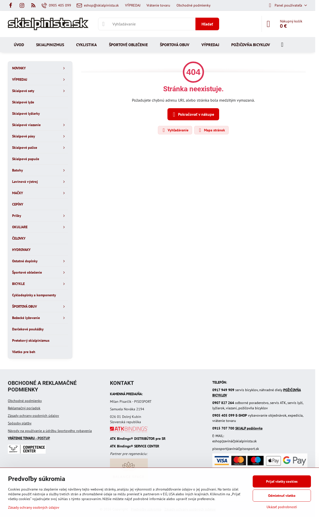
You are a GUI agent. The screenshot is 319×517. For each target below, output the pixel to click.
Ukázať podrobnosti (282, 507)
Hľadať (207, 23)
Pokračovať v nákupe (192, 114)
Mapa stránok (211, 130)
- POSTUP (29, 438)
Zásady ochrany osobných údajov (33, 415)
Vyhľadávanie (174, 130)
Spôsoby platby (20, 423)
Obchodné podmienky (25, 400)
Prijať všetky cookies (282, 481)
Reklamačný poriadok (24, 408)
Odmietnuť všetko (282, 495)
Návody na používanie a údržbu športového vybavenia (50, 430)
